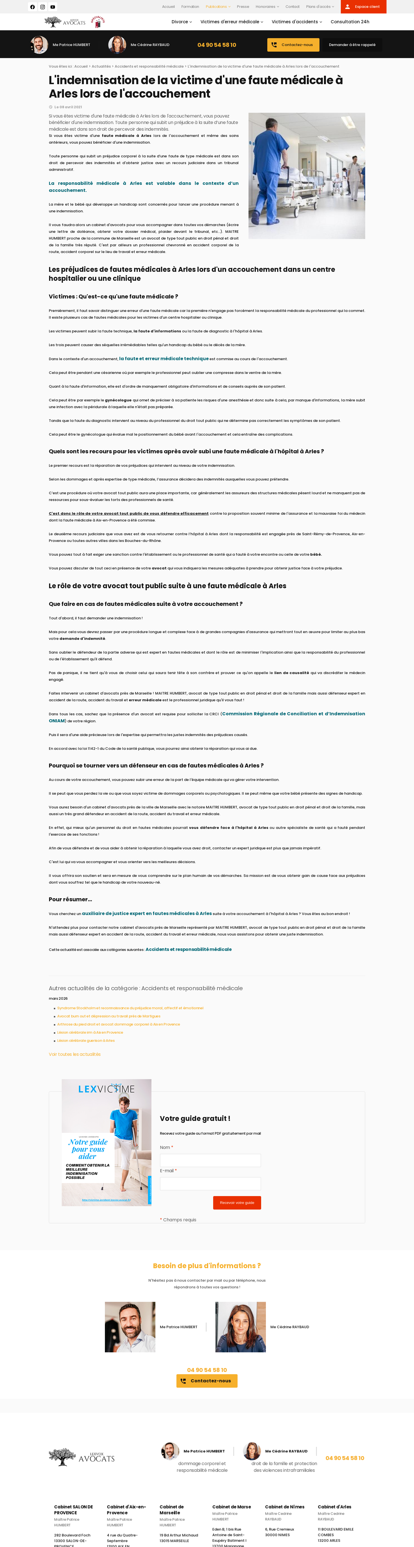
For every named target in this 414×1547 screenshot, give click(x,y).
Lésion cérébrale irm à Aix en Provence (90, 1038)
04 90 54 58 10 (216, 50)
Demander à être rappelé (352, 50)
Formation (190, 6)
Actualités (101, 72)
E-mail (168, 1176)
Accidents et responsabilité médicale (149, 72)
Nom (166, 1153)
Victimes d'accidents (291, 24)
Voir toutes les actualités (75, 1060)
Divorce (175, 24)
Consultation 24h (345, 24)
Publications (216, 6)
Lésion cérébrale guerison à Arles (85, 1046)
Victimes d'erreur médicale (225, 24)
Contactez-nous (292, 50)
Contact (293, 6)
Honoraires (265, 6)
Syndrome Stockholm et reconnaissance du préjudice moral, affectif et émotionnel (130, 1013)
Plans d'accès (318, 6)
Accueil (168, 6)
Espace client (362, 6)
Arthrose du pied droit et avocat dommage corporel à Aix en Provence (118, 1030)
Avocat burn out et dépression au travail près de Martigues (108, 1021)
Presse (243, 6)
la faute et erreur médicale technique (164, 364)
